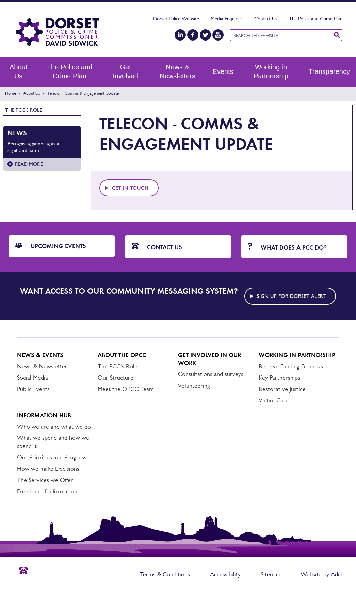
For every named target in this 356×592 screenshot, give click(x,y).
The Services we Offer (45, 480)
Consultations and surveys (210, 374)
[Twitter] (205, 35)
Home (10, 93)
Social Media (32, 377)
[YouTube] (218, 35)
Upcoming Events (50, 246)
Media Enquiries (227, 18)
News (17, 133)
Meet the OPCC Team (126, 389)
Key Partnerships (279, 377)
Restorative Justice (282, 389)
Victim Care (274, 400)
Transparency (329, 71)
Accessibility (225, 574)
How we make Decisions (48, 468)
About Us (18, 71)
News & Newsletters (177, 71)
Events (223, 71)
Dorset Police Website (176, 18)
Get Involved (125, 71)
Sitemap (270, 574)
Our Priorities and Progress (51, 457)
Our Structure (115, 377)
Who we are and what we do (54, 426)
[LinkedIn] (180, 35)
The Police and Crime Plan (315, 18)
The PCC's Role (23, 110)
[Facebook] (192, 35)
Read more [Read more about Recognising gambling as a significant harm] (29, 164)
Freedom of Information (47, 491)
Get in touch (130, 188)
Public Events (33, 389)
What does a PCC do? (287, 247)
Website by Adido (323, 574)
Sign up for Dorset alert (291, 296)
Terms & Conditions (165, 574)
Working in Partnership (271, 71)
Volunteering (194, 385)
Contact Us (265, 18)
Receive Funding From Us (291, 366)
